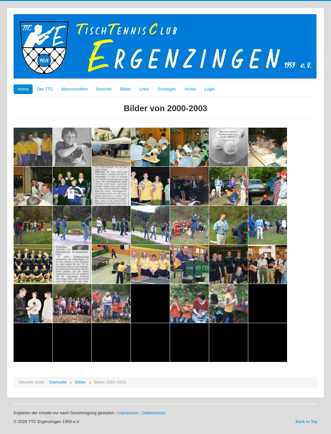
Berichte (104, 89)
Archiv (190, 89)
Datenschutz (153, 412)
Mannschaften (74, 89)
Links (144, 89)
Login (210, 89)
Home (23, 89)
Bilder (125, 89)
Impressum (128, 412)
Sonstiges (166, 89)
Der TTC (45, 89)
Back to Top (306, 421)
